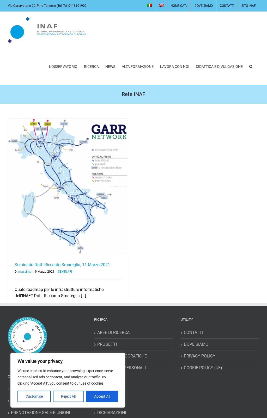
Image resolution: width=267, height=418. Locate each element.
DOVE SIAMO (196, 344)
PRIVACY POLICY (199, 356)
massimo (25, 271)
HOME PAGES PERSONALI (121, 367)
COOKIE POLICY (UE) (203, 367)
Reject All (68, 396)
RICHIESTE (107, 400)
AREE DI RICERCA (113, 332)
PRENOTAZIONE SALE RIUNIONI (40, 412)
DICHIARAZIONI (111, 412)
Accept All (102, 396)
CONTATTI (193, 332)
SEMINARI (65, 271)
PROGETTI (107, 344)
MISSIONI (106, 389)
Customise (34, 396)
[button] (251, 66)
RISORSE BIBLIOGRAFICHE (122, 356)
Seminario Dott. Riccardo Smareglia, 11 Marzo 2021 (62, 264)
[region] (67, 380)
